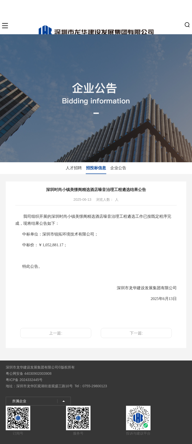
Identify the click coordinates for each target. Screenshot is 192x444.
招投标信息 (96, 168)
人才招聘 (74, 168)
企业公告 (118, 168)
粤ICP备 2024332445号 (24, 380)
